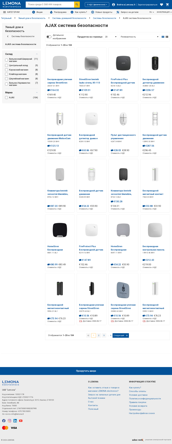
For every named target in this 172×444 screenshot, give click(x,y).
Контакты (93, 405)
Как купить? (79, 12)
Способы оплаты (137, 391)
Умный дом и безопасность (31, 18)
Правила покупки (137, 402)
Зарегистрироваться (147, 5)
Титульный (6, 18)
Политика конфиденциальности (145, 398)
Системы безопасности (104, 18)
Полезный (93, 409)
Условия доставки (138, 395)
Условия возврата (138, 406)
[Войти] (123, 4)
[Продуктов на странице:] (111, 37)
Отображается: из (59, 45)
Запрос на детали (127, 12)
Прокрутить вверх (86, 371)
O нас (91, 401)
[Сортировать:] (139, 37)
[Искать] (77, 4)
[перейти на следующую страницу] (121, 335)
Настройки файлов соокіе (142, 413)
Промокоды (135, 409)
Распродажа (58, 12)
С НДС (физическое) (97, 5)
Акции (37, 12)
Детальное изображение (59, 37)
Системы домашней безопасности (69, 18)
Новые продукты (101, 12)
